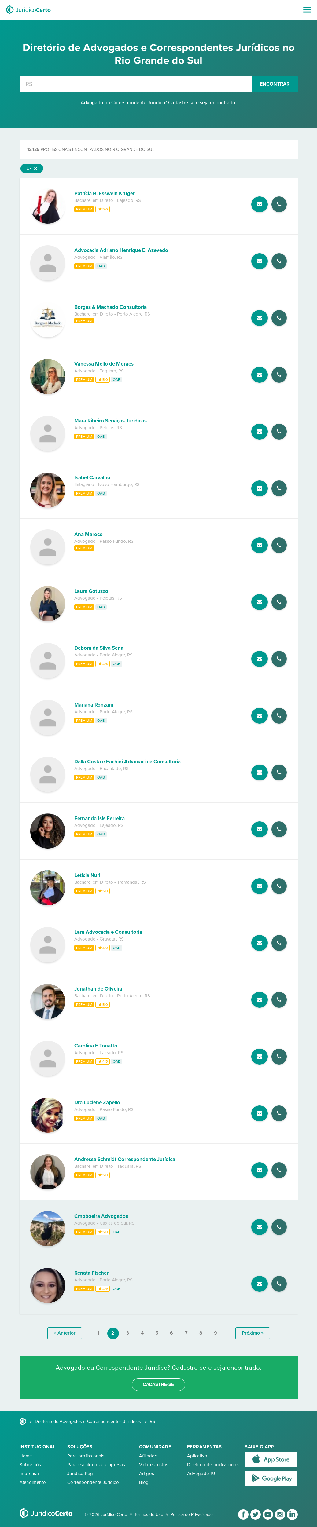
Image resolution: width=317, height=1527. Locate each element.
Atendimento (33, 1482)
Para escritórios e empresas (96, 1464)
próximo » (253, 1333)
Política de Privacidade (192, 1514)
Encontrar (275, 84)
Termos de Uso (149, 1514)
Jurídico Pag (80, 1473)
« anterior (65, 1333)
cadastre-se (158, 1384)
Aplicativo (197, 1456)
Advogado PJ (201, 1473)
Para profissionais (85, 1456)
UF (32, 168)
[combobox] (136, 84)
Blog (144, 1482)
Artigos (146, 1473)
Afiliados (148, 1456)
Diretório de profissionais (213, 1464)
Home (26, 1456)
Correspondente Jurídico (93, 1482)
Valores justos (153, 1464)
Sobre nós (30, 1464)
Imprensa (29, 1473)
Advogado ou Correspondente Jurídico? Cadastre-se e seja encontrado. (159, 103)
